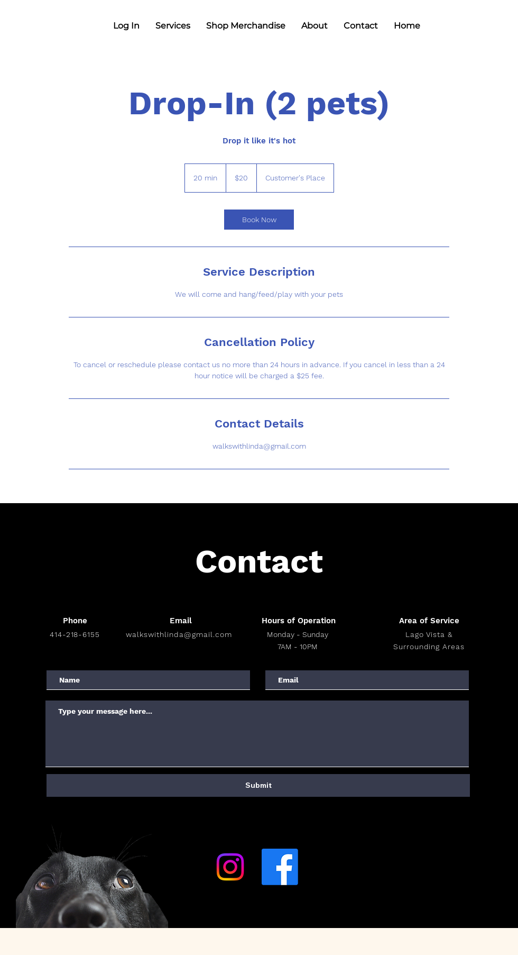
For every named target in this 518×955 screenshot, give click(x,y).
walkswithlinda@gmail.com (179, 634)
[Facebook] (280, 867)
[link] (259, 220)
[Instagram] (230, 867)
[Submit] (258, 785)
